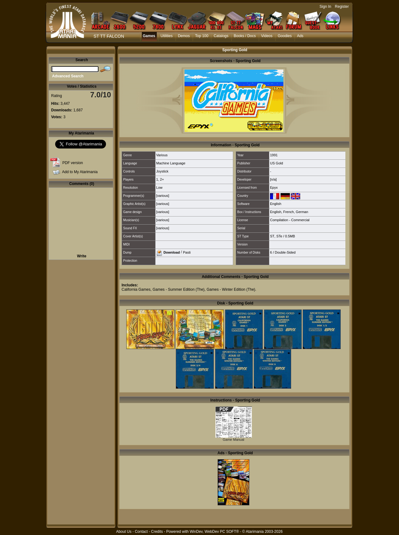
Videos (266, 36)
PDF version (72, 163)
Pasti (186, 252)
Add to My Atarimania (80, 172)
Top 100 (202, 36)
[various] (162, 195)
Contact (141, 531)
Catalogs (221, 36)
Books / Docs (245, 36)
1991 (273, 155)
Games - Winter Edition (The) (231, 289)
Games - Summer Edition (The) (178, 289)
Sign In (325, 6)
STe (279, 236)
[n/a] (273, 179)
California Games (136, 289)
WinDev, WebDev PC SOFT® (214, 531)
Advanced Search (68, 76)
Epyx (273, 187)
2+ (162, 179)
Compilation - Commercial (290, 220)
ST (272, 236)
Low (159, 187)
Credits (157, 531)
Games (149, 36)
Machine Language (170, 163)
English (275, 204)
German (302, 212)
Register (342, 6)
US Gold (276, 163)
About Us (123, 531)
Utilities (167, 36)
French (288, 212)
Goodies (285, 36)
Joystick (162, 171)
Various (161, 155)
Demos (184, 36)
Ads (300, 36)
